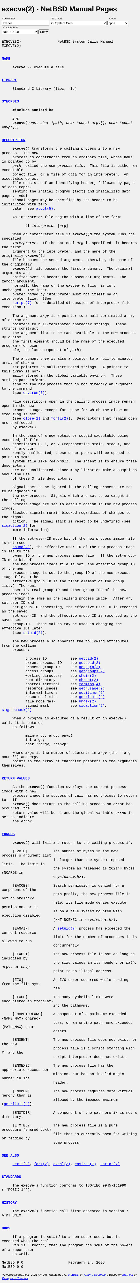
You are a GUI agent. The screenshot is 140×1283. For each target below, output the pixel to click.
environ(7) (34, 393)
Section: (58, 18)
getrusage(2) (92, 688)
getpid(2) (88, 658)
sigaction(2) (14, 525)
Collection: (11, 27)
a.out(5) (44, 208)
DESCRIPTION (13, 140)
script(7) (22, 303)
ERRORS (8, 834)
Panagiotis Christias (15, 1278)
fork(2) (41, 1164)
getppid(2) (89, 662)
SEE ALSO (10, 1155)
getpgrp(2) (89, 667)
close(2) (31, 418)
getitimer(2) (92, 692)
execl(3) (61, 1164)
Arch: (114, 18)
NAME (6, 58)
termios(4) (89, 684)
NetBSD (73, 1274)
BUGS (6, 1228)
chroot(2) (88, 680)
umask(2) (87, 701)
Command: (10, 18)
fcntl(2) (59, 418)
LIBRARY (9, 80)
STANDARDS (11, 1176)
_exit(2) (21, 1164)
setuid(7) (67, 928)
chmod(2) (21, 547)
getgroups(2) (92, 671)
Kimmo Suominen (95, 1274)
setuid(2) (32, 633)
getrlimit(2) (92, 697)
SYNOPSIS (10, 101)
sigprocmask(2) (17, 710)
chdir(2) (87, 675)
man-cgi (127, 1274)
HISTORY (9, 1202)
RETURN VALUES (16, 778)
